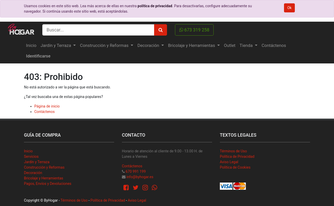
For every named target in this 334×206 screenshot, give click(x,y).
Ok (289, 8)
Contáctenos (44, 112)
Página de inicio (47, 106)
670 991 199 (136, 171)
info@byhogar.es (139, 177)
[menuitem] (31, 45)
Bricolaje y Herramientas (43, 178)
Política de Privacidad (237, 156)
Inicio (28, 151)
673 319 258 (194, 29)
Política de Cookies (235, 167)
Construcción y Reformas (44, 167)
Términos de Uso (233, 151)
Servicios (31, 156)
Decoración (33, 173)
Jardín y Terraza (36, 162)
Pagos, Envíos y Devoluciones (47, 184)
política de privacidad (155, 6)
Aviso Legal (229, 162)
